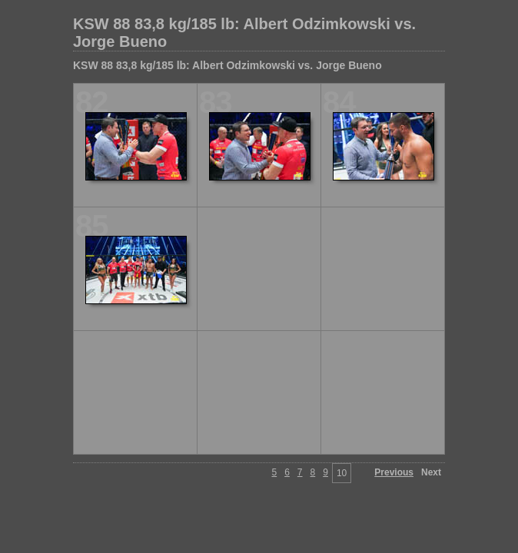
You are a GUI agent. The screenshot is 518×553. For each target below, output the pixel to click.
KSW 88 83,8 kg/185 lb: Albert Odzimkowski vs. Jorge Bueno (244, 32)
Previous (393, 472)
